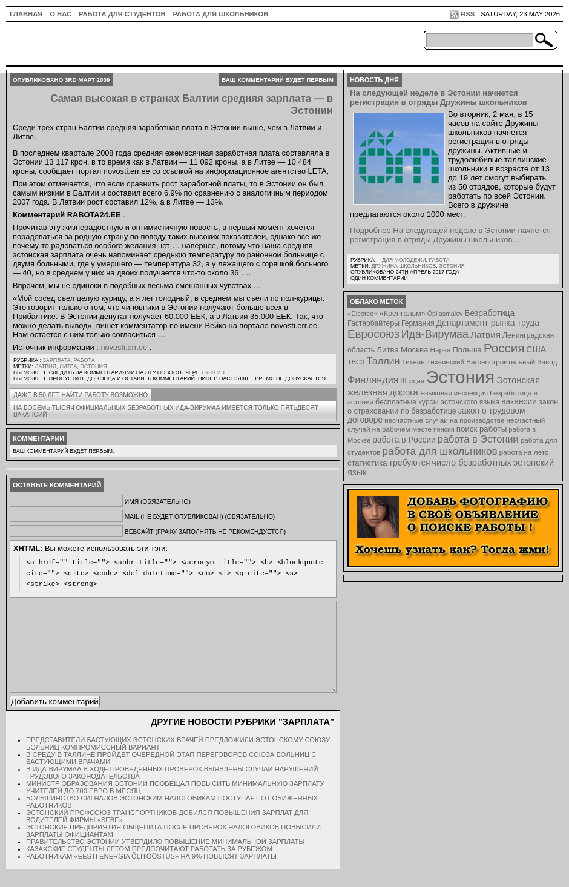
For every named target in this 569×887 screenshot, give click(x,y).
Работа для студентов (122, 14)
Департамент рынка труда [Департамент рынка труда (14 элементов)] (487, 323)
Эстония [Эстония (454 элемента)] (460, 377)
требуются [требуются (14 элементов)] (409, 462)
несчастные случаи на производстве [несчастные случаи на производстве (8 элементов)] (444, 420)
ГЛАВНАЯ (26, 14)
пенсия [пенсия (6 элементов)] (444, 429)
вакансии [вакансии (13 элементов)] (519, 401)
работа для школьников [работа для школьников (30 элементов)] (440, 451)
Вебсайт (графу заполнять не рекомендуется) (205, 532)
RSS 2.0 (214, 372)
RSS (468, 14)
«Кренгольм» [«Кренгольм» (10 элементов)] (403, 313)
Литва (68, 366)
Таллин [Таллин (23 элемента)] (383, 360)
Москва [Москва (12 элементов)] (415, 349)
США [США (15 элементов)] (536, 349)
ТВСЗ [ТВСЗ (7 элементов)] (356, 362)
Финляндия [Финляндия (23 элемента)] (372, 379)
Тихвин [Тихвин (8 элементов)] (413, 362)
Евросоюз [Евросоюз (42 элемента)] (373, 334)
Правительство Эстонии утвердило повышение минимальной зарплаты (165, 859)
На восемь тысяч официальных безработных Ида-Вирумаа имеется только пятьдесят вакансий (165, 411)
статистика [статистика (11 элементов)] (367, 462)
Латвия (46, 366)
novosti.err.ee (123, 347)
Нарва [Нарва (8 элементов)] (440, 350)
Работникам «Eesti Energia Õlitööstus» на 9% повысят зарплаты (151, 874)
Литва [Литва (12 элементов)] (388, 349)
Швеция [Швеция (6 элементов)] (412, 380)
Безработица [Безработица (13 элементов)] (489, 313)
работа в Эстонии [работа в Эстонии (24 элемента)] (478, 439)
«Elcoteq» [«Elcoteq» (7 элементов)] (362, 313)
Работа (83, 360)
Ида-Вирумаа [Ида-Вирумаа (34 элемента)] (435, 334)
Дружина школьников (403, 266)
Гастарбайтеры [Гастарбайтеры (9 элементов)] (373, 323)
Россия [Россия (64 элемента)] (504, 348)
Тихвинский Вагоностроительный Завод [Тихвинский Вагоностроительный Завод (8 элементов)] (492, 362)
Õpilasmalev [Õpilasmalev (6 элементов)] (445, 313)
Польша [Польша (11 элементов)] (467, 349)
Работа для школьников (221, 14)
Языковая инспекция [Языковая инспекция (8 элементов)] (454, 393)
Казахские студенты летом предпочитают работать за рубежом (149, 867)
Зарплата (56, 360)
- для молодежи (402, 260)
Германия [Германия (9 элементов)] (418, 323)
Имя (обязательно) (158, 501)
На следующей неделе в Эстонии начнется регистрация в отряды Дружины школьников (438, 97)
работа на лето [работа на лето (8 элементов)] (524, 452)
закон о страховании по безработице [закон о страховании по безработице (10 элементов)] (452, 406)
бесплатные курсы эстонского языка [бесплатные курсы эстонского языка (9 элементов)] (437, 402)
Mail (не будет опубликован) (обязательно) (200, 516)
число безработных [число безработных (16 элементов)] (471, 462)
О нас (60, 14)
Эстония (93, 366)
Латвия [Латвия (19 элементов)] (485, 334)
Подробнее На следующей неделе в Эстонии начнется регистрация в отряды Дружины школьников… (450, 235)
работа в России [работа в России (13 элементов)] (404, 439)
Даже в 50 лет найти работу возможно (80, 395)
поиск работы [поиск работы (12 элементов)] (481, 429)
